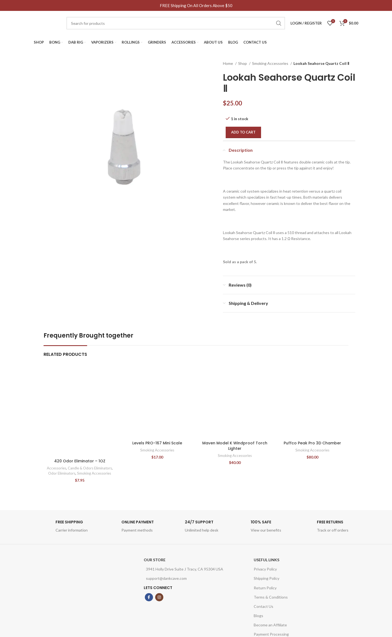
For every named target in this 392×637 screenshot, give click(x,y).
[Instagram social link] (159, 597)
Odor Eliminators (61, 473)
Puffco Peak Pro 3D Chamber (312, 443)
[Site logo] (47, 22)
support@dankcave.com (165, 578)
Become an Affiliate (270, 625)
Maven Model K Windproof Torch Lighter (234, 445)
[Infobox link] (64, 528)
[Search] (175, 23)
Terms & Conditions (271, 597)
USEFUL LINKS (266, 559)
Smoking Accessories (270, 63)
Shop (243, 63)
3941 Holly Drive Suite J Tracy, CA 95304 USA (183, 569)
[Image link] (77, 596)
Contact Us (263, 606)
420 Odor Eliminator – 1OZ (79, 461)
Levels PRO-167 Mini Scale (157, 443)
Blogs (258, 615)
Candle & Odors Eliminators (90, 468)
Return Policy (265, 588)
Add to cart (243, 132)
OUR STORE (155, 559)
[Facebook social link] (149, 597)
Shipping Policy (266, 578)
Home (228, 63)
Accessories (56, 468)
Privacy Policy (265, 569)
